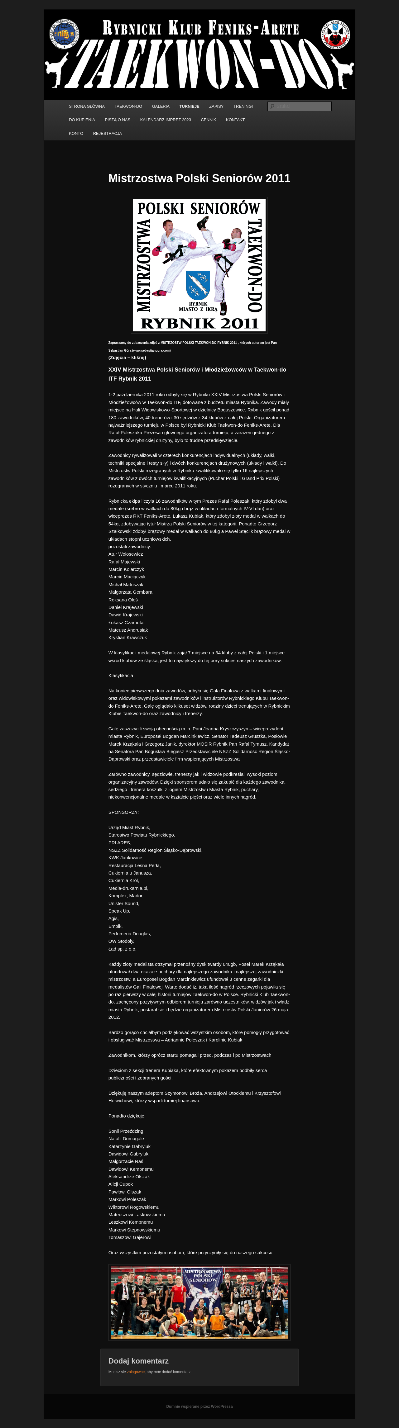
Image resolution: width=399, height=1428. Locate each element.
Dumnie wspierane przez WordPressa (199, 1406)
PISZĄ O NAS (117, 119)
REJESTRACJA (107, 133)
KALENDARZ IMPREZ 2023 (165, 119)
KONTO (76, 133)
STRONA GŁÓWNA (87, 106)
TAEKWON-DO (128, 106)
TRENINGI (243, 106)
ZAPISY (216, 106)
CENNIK (208, 119)
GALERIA (161, 106)
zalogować (136, 1372)
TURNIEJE (190, 106)
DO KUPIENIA (82, 119)
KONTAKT (235, 119)
